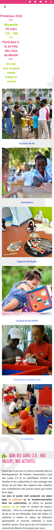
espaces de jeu (10, 506)
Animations (27, 202)
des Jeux (11, 51)
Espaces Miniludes (27, 261)
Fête (15, 46)
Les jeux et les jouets (27, 320)
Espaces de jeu (27, 143)
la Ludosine (15, 499)
